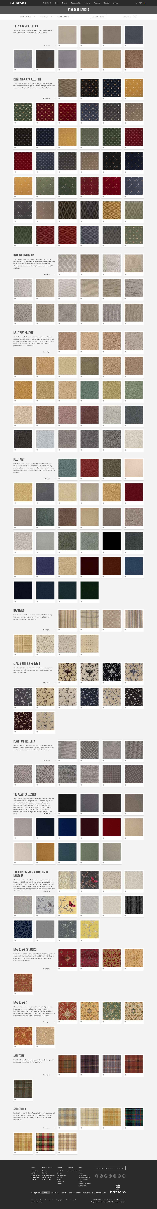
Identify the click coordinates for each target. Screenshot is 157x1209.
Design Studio (35, 1175)
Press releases (83, 1179)
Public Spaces (61, 1175)
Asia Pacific (56, 1193)
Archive (33, 1173)
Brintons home (18, 3)
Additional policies (37, 1202)
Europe (73, 1193)
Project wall (47, 3)
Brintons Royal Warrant (118, 1188)
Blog (56, 3)
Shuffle (127, 16)
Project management (48, 1175)
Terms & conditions (37, 1200)
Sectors (87, 3)
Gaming (59, 1177)
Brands (81, 1173)
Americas (46, 1193)
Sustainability (76, 3)
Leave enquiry (72, 1171)
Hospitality (60, 1171)
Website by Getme (120, 1202)
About (116, 3)
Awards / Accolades (85, 1183)
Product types (46, 1179)
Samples (45, 1173)
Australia (66, 1193)
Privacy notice (49, 1200)
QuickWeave (35, 1177)
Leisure (59, 1173)
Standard (34, 1179)
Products (97, 3)
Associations (83, 1185)
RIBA (80, 1181)
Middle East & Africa (85, 1193)
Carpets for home (102, 1193)
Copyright (59, 1200)
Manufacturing (46, 1177)
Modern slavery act (70, 1200)
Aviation (59, 1183)
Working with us (47, 1167)
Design (64, 3)
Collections (34, 1171)
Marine (59, 1179)
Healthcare (60, 1181)
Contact (107, 3)
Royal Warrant (83, 1175)
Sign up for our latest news (110, 1168)
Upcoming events (84, 1177)
